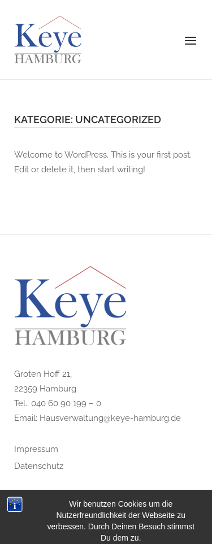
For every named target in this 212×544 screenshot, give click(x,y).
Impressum (36, 449)
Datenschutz (38, 466)
